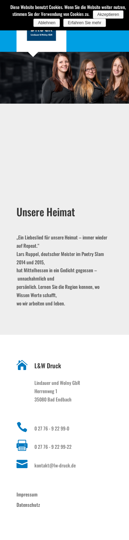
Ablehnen (46, 22)
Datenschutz (28, 504)
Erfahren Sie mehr (84, 22)
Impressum (27, 494)
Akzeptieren (108, 14)
